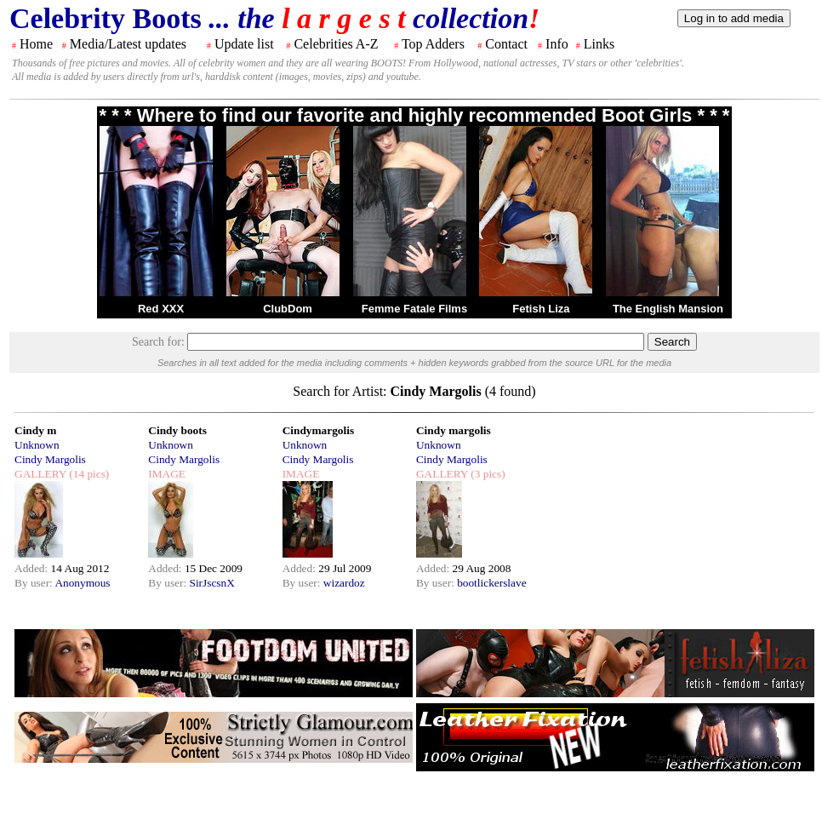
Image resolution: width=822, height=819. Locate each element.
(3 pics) (486, 473)
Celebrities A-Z (336, 44)
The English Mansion (668, 308)
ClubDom (287, 308)
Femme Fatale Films (414, 308)
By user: (34, 582)
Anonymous (82, 582)
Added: (32, 568)
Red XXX (161, 308)
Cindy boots (177, 430)
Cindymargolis (318, 430)
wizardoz (344, 582)
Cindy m (35, 430)
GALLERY (40, 473)
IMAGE (167, 473)
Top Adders (433, 44)
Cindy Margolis (50, 459)
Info (556, 44)
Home (36, 44)
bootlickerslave (491, 582)
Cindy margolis (453, 430)
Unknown (37, 444)
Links (599, 44)
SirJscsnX (211, 582)
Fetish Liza (540, 308)
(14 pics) (87, 473)
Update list (244, 44)
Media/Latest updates (128, 44)
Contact (506, 44)
